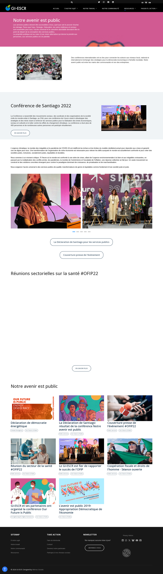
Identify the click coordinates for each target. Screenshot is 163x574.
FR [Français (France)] (146, 3)
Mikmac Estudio (38, 570)
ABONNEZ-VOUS (94, 548)
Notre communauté (110, 8)
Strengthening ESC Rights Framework (22, 517)
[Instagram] (103, 2)
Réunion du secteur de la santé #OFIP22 (31, 467)
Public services (63, 434)
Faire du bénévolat (53, 540)
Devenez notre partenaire (56, 548)
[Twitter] (99, 2)
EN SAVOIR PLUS (20, 133)
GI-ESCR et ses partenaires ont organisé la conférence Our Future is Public (31, 509)
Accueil (56, 8)
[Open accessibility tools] (4, 569)
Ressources (129, 8)
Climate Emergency (17, 430)
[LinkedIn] (113, 2)
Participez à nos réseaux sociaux (58, 553)
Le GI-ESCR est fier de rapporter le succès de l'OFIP (80, 467)
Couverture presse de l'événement (81, 254)
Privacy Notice (128, 535)
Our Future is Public (31, 430)
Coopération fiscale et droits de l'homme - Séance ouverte (128, 467)
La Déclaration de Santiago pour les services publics (81, 242)
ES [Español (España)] (142, 3)
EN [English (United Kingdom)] (150, 3)
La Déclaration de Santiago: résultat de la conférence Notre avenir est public (80, 426)
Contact (50, 544)
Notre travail (89, 8)
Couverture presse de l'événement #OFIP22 (121, 424)
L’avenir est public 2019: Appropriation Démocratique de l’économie (80, 509)
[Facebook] (108, 2)
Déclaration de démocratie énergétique (29, 424)
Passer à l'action (148, 8)
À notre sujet (70, 8)
